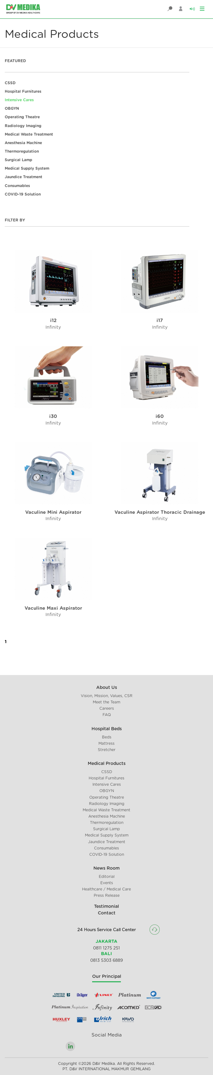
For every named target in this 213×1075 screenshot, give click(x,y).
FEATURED (15, 61)
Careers (106, 708)
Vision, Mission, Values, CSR (107, 696)
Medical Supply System (27, 168)
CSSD (10, 83)
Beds (106, 737)
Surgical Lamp (18, 160)
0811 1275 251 (106, 948)
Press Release (107, 895)
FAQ (107, 715)
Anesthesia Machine (23, 143)
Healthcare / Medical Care (106, 889)
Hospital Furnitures (23, 91)
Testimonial (106, 906)
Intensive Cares (19, 100)
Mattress (106, 743)
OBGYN (12, 108)
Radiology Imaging (23, 126)
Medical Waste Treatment (29, 134)
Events (106, 883)
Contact (106, 913)
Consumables (17, 186)
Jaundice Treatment (23, 177)
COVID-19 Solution (23, 194)
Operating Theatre (22, 117)
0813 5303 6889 (106, 961)
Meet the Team (106, 702)
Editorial (107, 876)
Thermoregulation (22, 151)
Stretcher (106, 750)
